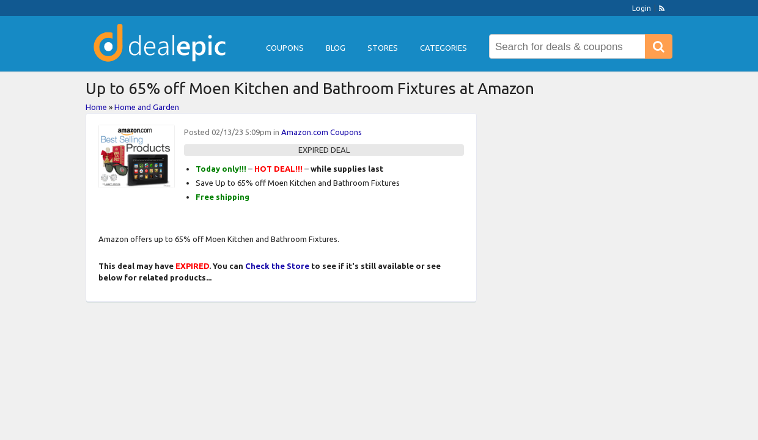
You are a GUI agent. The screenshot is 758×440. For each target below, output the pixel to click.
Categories (443, 47)
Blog (335, 47)
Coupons (285, 47)
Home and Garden (146, 107)
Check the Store (277, 266)
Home (96, 107)
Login (641, 8)
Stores (382, 47)
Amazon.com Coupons (321, 132)
